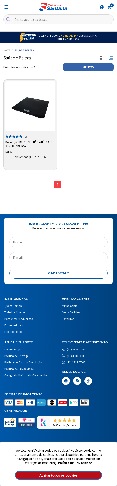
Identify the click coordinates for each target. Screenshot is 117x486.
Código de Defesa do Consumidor (26, 375)
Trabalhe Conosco (15, 312)
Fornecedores (13, 325)
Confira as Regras (68, 39)
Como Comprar (14, 349)
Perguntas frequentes (18, 319)
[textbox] (58, 19)
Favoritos (68, 319)
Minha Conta (70, 306)
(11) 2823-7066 (73, 349)
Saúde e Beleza (24, 50)
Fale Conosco (13, 332)
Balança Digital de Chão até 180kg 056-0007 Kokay (29, 144)
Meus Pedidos (71, 312)
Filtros (88, 67)
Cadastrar (58, 273)
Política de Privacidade (75, 463)
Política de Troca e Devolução (23, 362)
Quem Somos (13, 306)
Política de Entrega (16, 356)
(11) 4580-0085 (73, 356)
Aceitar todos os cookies (58, 475)
